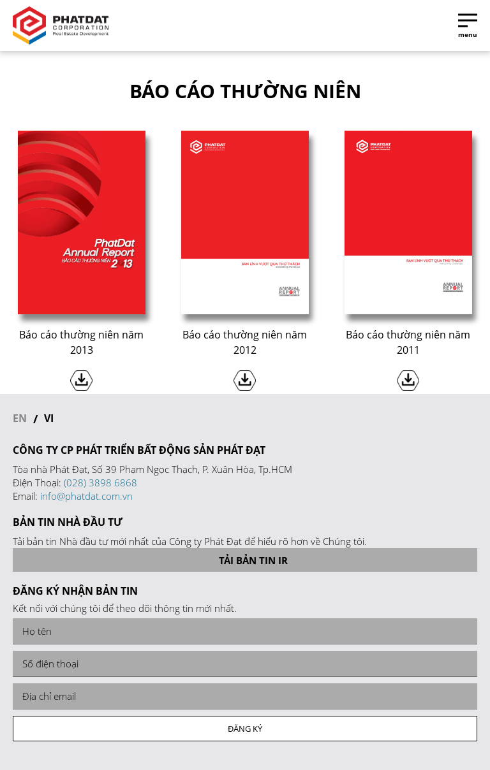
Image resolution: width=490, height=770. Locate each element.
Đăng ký (245, 728)
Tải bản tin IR (245, 560)
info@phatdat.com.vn (86, 496)
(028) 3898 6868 (100, 482)
